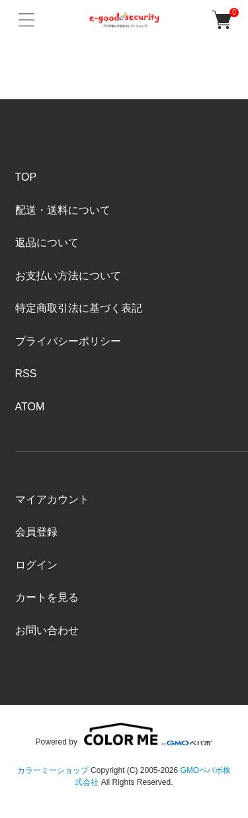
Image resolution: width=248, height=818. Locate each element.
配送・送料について (62, 210)
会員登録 (36, 531)
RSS (26, 373)
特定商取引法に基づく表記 (78, 308)
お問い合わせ (47, 630)
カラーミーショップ (53, 770)
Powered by (124, 734)
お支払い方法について (68, 275)
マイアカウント (52, 499)
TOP (26, 177)
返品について (47, 242)
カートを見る (47, 597)
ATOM (30, 406)
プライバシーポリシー (68, 341)
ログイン (36, 564)
